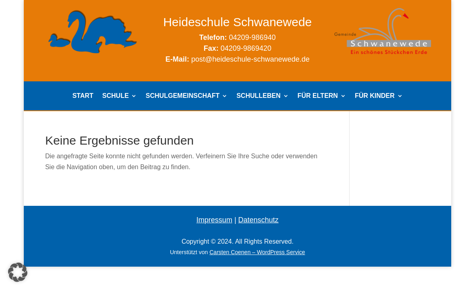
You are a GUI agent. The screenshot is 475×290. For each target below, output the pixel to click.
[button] (17, 272)
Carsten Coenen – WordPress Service (257, 252)
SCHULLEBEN (258, 96)
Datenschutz (258, 220)
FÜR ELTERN (318, 96)
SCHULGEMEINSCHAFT (182, 96)
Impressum (214, 220)
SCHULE (115, 96)
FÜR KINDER (375, 96)
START (82, 96)
